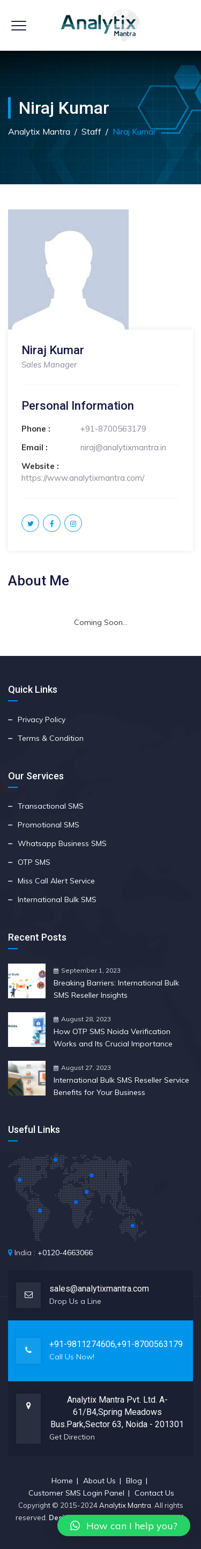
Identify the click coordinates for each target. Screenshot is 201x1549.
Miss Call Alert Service (56, 881)
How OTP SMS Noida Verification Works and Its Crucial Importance (113, 1038)
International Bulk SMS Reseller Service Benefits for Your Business (121, 1086)
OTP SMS (34, 862)
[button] (123, 1525)
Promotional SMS (48, 825)
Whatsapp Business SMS (62, 843)
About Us (99, 1480)
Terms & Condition (51, 738)
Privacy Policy (41, 719)
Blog (134, 1480)
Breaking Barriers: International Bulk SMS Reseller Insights (116, 989)
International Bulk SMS (57, 899)
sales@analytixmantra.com (99, 1289)
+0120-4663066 (65, 1252)
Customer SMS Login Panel (76, 1493)
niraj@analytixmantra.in (123, 447)
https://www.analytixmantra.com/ (82, 478)
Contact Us (154, 1493)
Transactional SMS (51, 806)
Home (62, 1480)
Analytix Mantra (125, 1505)
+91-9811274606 (82, 1344)
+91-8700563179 (113, 429)
